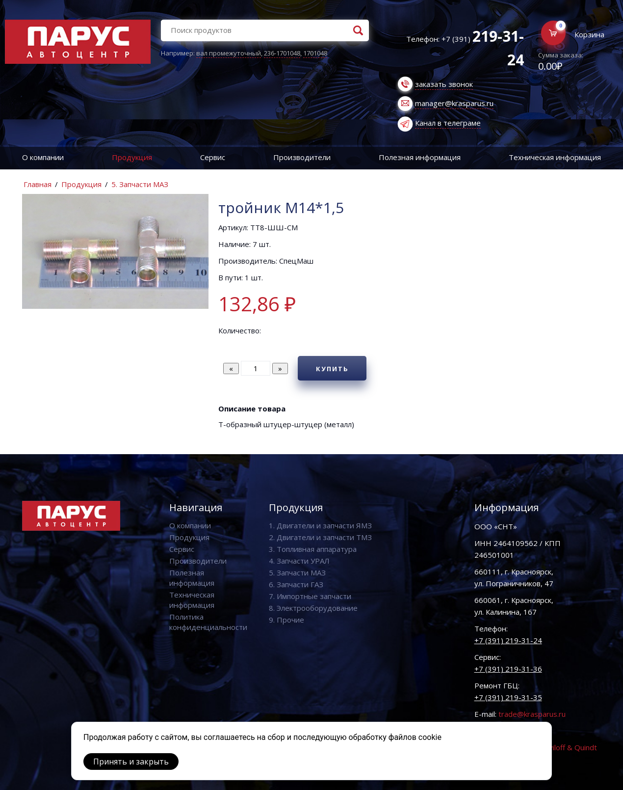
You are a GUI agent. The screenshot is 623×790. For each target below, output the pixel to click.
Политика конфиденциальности (208, 622)
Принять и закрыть (131, 761)
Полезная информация (420, 157)
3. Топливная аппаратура (313, 549)
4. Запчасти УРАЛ (299, 561)
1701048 (315, 53)
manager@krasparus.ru (454, 103)
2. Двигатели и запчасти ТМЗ (320, 537)
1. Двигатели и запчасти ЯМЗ (320, 525)
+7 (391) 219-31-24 (508, 640)
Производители (302, 157)
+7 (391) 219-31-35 (508, 697)
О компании (43, 157)
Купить (332, 368)
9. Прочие (286, 620)
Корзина (589, 34)
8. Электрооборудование (313, 608)
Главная (38, 184)
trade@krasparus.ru (532, 714)
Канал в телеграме (448, 123)
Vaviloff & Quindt (569, 747)
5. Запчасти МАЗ (139, 184)
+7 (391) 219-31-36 (508, 669)
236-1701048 (282, 53)
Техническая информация (191, 600)
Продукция (132, 157)
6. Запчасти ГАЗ (296, 584)
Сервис (212, 157)
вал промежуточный (228, 53)
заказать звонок (444, 84)
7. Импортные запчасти (310, 596)
